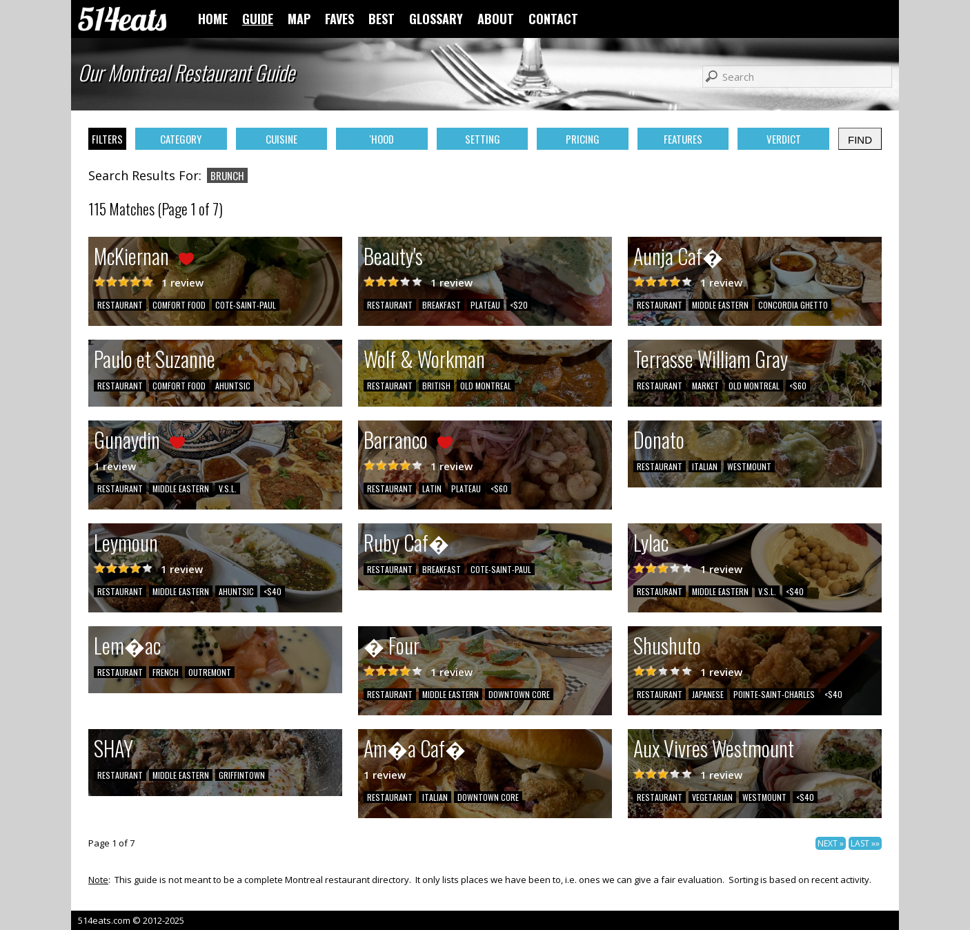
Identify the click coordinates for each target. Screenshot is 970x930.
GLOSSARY (436, 19)
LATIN (432, 488)
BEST (381, 19)
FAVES (339, 19)
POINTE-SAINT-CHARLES (774, 694)
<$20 (519, 305)
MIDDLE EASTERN (720, 305)
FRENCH (165, 672)
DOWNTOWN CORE (519, 694)
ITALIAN (704, 466)
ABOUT (495, 19)
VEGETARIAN (712, 797)
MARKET (705, 385)
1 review (182, 282)
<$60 (797, 385)
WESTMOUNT (749, 466)
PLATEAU (485, 305)
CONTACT (553, 19)
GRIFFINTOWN (242, 775)
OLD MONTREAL (485, 385)
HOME (213, 19)
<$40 (272, 591)
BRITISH (436, 385)
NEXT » (831, 843)
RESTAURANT (120, 305)
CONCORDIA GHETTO (793, 305)
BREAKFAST (441, 305)
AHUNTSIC (232, 385)
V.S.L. (228, 488)
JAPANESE (708, 694)
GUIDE (257, 19)
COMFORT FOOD (179, 305)
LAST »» (865, 843)
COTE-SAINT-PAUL (245, 305)
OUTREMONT (209, 672)
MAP (299, 19)
